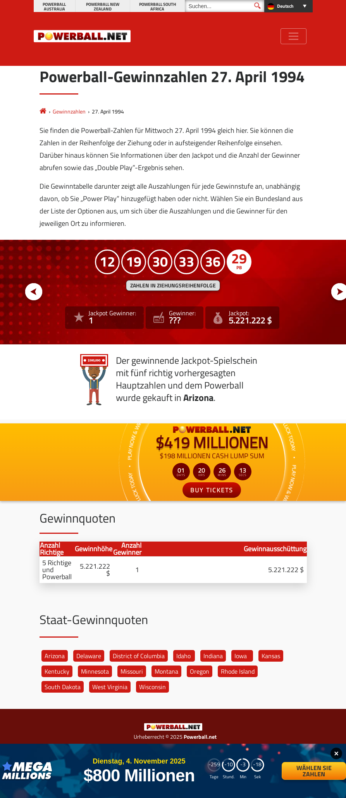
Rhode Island (238, 671)
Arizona (55, 655)
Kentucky (57, 671)
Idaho (183, 655)
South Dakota (63, 686)
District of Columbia (139, 655)
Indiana (213, 655)
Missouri (131, 671)
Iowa (240, 655)
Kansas (271, 655)
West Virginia (109, 686)
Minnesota (95, 671)
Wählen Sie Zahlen (314, 771)
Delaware (88, 655)
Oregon (199, 671)
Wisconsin (152, 686)
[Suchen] (224, 6)
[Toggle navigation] (293, 36)
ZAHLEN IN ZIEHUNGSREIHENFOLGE (173, 285)
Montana (166, 671)
